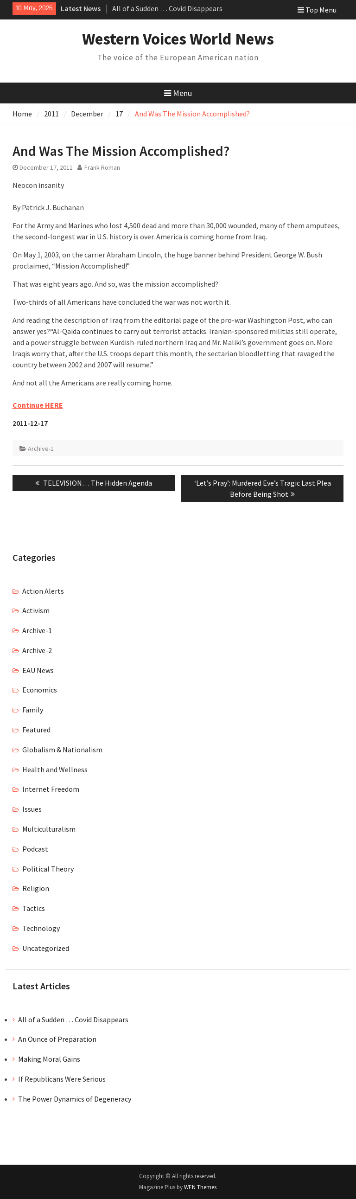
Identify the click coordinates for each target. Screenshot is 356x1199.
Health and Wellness (55, 769)
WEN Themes (200, 1187)
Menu (178, 93)
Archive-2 (37, 650)
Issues (32, 809)
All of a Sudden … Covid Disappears (167, 8)
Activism (36, 610)
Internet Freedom (50, 789)
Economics (39, 689)
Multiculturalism (49, 829)
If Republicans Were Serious (62, 1079)
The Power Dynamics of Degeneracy (74, 1098)
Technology (41, 928)
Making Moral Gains (49, 1059)
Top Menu (317, 9)
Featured (36, 729)
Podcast (35, 848)
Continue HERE (38, 405)
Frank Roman (102, 167)
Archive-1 (41, 448)
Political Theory (48, 868)
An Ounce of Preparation (57, 1039)
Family (32, 709)
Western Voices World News (178, 39)
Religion (35, 888)
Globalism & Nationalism (62, 749)
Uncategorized (45, 948)
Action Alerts (43, 591)
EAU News (38, 670)
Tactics (33, 908)
